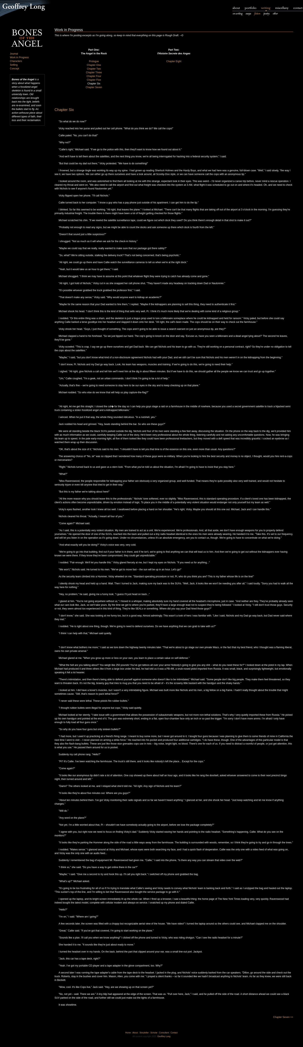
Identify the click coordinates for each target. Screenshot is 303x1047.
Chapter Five (94, 79)
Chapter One (94, 65)
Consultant (164, 1033)
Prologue (94, 61)
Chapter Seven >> (283, 1017)
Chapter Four (94, 76)
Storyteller (144, 1033)
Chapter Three (94, 72)
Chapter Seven (94, 87)
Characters (16, 61)
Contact (174, 1033)
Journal (14, 53)
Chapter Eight (173, 61)
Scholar (153, 1033)
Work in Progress (19, 57)
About (135, 1033)
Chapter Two (94, 68)
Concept (14, 68)
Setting (13, 64)
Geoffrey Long (163, 1036)
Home (128, 1033)
